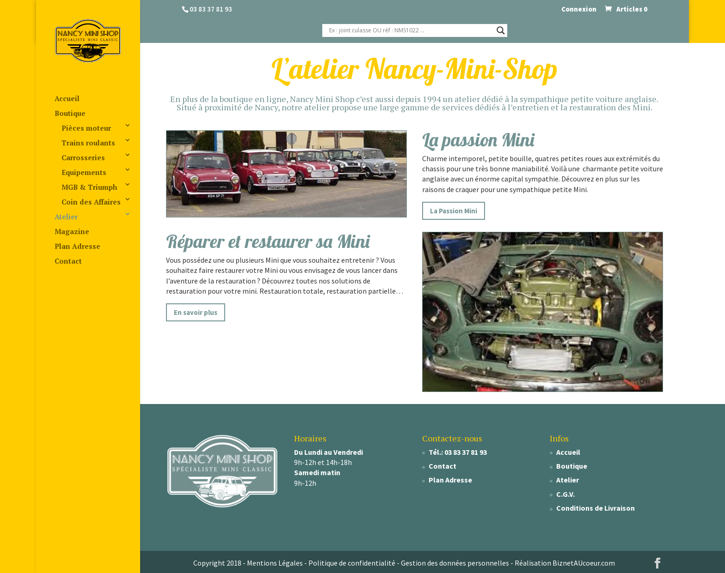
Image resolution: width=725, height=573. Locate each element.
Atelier (66, 216)
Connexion (578, 9)
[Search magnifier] (500, 30)
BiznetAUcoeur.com (584, 562)
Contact (68, 260)
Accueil (67, 98)
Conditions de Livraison (595, 508)
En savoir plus (195, 312)
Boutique (70, 113)
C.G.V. (565, 494)
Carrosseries (83, 157)
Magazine (72, 231)
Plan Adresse (77, 246)
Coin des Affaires (91, 201)
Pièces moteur (86, 128)
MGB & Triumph (89, 187)
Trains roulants (88, 142)
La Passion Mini (453, 210)
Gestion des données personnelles (455, 562)
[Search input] (410, 30)
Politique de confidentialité (351, 562)
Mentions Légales (275, 562)
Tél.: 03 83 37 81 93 (458, 452)
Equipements (83, 172)
